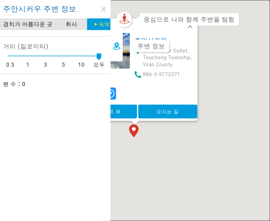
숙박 (104, 24)
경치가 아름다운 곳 (28, 24)
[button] (135, 122)
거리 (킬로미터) (25, 46)
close (103, 9)
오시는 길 (167, 102)
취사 (71, 24)
